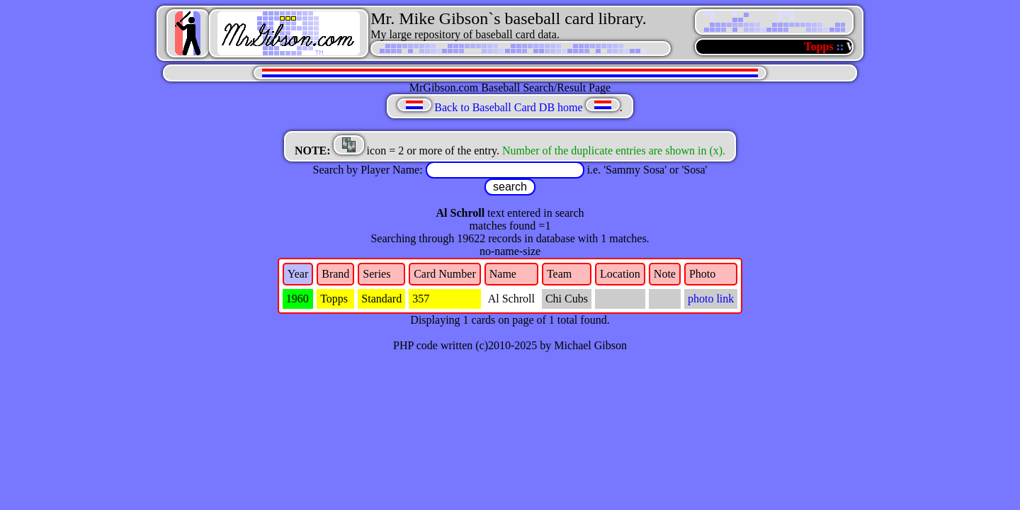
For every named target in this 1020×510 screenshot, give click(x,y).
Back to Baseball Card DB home (508, 107)
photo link (711, 299)
